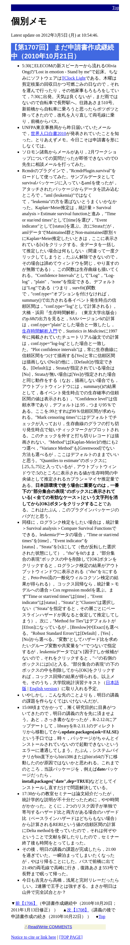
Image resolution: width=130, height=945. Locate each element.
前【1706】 (26, 903)
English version (43, 688)
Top (115, 7)
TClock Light (74, 78)
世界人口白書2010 (48, 133)
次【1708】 (78, 910)
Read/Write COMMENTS (50, 927)
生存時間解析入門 (39, 331)
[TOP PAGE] (70, 937)
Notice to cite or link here (33, 937)
